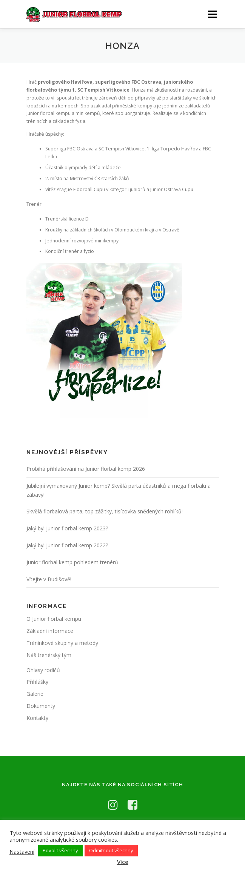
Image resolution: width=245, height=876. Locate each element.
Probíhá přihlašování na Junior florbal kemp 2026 (85, 468)
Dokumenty (40, 705)
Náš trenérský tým (48, 655)
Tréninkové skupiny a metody (62, 642)
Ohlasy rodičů (43, 670)
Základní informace (49, 630)
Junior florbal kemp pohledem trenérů (72, 562)
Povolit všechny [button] (60, 850)
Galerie (34, 693)
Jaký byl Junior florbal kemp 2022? (67, 545)
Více (122, 861)
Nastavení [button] (21, 851)
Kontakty (37, 717)
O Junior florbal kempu (53, 618)
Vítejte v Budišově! (48, 579)
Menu (212, 14)
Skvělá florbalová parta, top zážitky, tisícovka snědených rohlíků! (104, 511)
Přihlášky (37, 681)
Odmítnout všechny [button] (111, 850)
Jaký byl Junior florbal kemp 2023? (67, 528)
